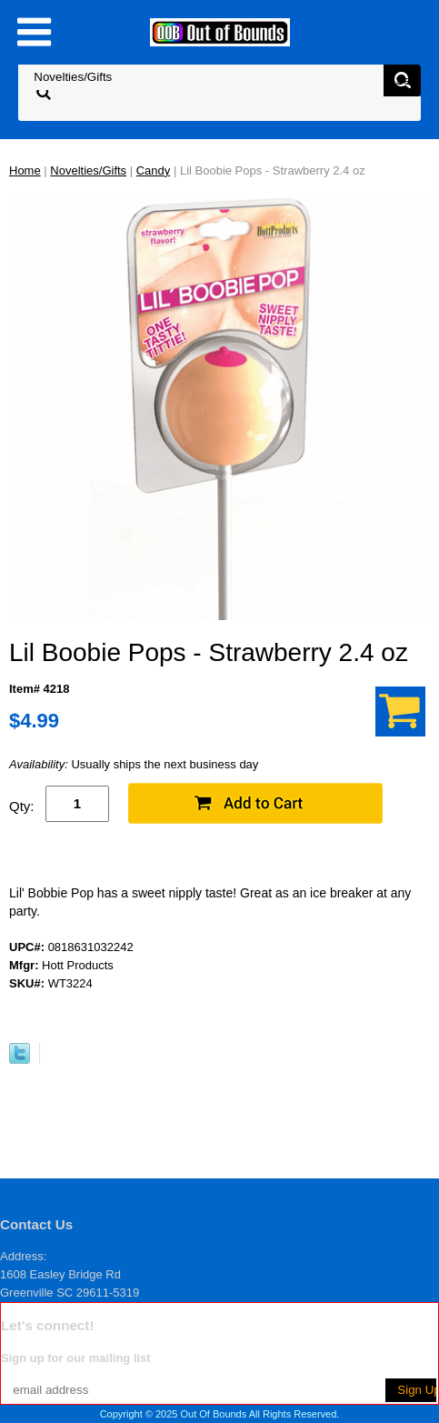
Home (25, 170)
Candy (153, 170)
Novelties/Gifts (88, 170)
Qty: (22, 806)
